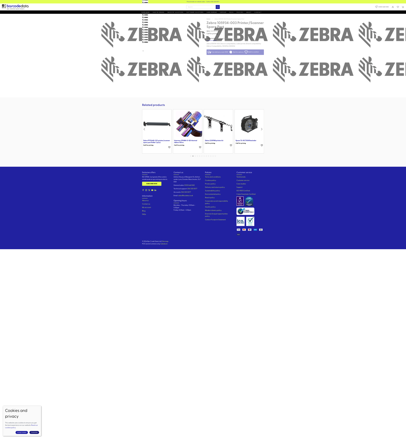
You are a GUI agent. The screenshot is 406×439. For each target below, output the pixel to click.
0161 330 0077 (192, 189)
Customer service (242, 180)
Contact (257, 12)
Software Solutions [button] (195, 12)
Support (239, 187)
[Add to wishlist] (169, 147)
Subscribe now (151, 184)
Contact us (146, 204)
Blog (231, 12)
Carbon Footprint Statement (215, 220)
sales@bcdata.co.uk (185, 195)
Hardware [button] (145, 12)
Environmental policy (213, 194)
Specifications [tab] (224, 38)
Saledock (163, 244)
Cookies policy (210, 180)
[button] (398, 7)
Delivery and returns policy (215, 187)
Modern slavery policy (213, 210)
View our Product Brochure (203, 1)
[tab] (190, 156)
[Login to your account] (393, 7)
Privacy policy (210, 184)
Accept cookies (21, 432)
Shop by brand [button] (158, 12)
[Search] (203, 7)
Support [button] (223, 12)
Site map (165, 241)
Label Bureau (212, 12)
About (248, 12)
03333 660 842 (382, 6)
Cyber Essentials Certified (245, 194)
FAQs (144, 214)
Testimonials (241, 177)
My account (146, 207)
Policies (240, 12)
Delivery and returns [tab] (240, 38)
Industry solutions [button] (175, 12)
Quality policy (210, 207)
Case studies (241, 184)
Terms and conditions (213, 177)
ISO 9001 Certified (243, 191)
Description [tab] (211, 38)
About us (145, 200)
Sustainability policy (212, 191)
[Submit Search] (218, 7)
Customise (34, 432)
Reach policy (210, 198)
